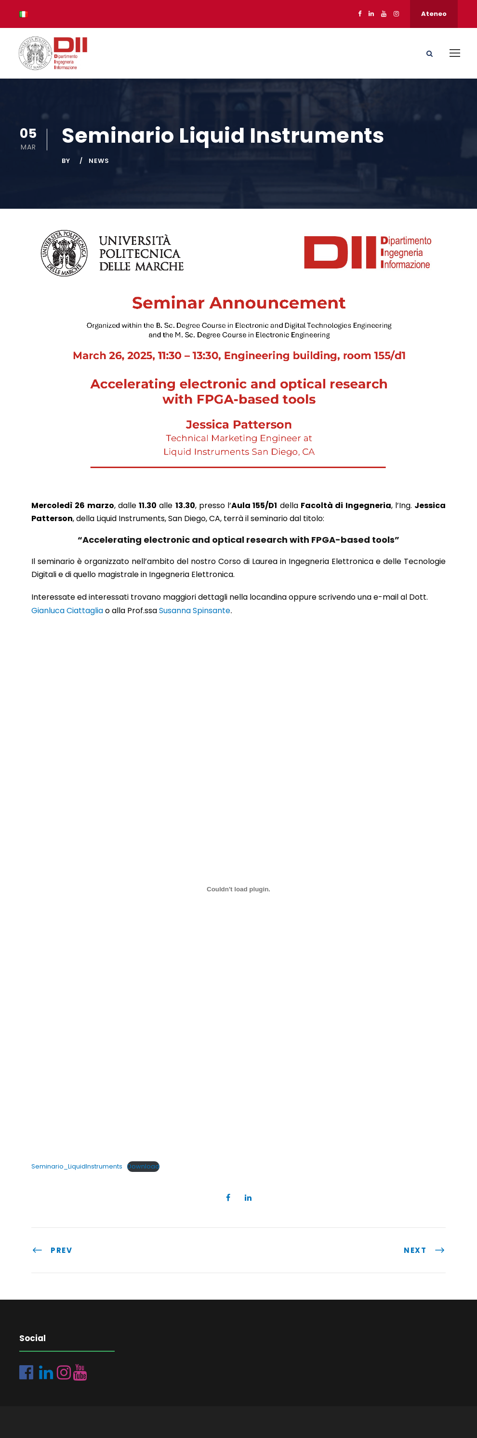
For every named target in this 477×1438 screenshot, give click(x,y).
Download (143, 1166)
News (99, 160)
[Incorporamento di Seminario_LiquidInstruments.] (238, 889)
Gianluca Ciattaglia (67, 610)
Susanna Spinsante (194, 610)
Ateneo (434, 13)
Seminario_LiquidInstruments (76, 1166)
